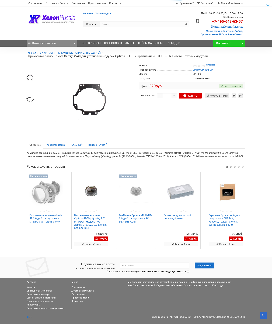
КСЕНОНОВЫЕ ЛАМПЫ (119, 43)
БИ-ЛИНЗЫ (46, 52)
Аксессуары (33, 304)
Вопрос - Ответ (97, 144)
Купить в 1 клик (91, 244)
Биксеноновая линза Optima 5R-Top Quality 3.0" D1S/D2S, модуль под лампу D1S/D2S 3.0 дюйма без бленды (90, 222)
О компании (35, 3)
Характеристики (56, 144)
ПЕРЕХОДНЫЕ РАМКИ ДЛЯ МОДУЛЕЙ (79, 52)
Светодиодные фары (39, 294)
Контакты (115, 3)
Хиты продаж (103, 13)
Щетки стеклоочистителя (41, 297)
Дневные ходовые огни (40, 301)
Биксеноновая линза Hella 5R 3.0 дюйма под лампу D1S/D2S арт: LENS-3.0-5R (45, 218)
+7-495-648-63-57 (227, 21)
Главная (31, 52)
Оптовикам (78, 3)
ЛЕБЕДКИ (174, 43)
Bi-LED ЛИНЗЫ (91, 43)
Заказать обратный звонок (227, 26)
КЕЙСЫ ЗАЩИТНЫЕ (151, 43)
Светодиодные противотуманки (45, 308)
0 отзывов (210, 65)
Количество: (148, 95)
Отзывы (76, 144)
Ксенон (31, 287)
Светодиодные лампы (39, 290)
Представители (97, 3)
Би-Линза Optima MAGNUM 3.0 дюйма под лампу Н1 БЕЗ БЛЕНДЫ (135, 218)
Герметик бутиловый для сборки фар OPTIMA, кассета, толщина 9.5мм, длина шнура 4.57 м (224, 220)
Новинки (88, 13)
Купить (190, 95)
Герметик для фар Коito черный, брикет (178, 217)
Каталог (52, 42)
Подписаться (204, 265)
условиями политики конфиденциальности (161, 271)
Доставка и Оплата (57, 3)
